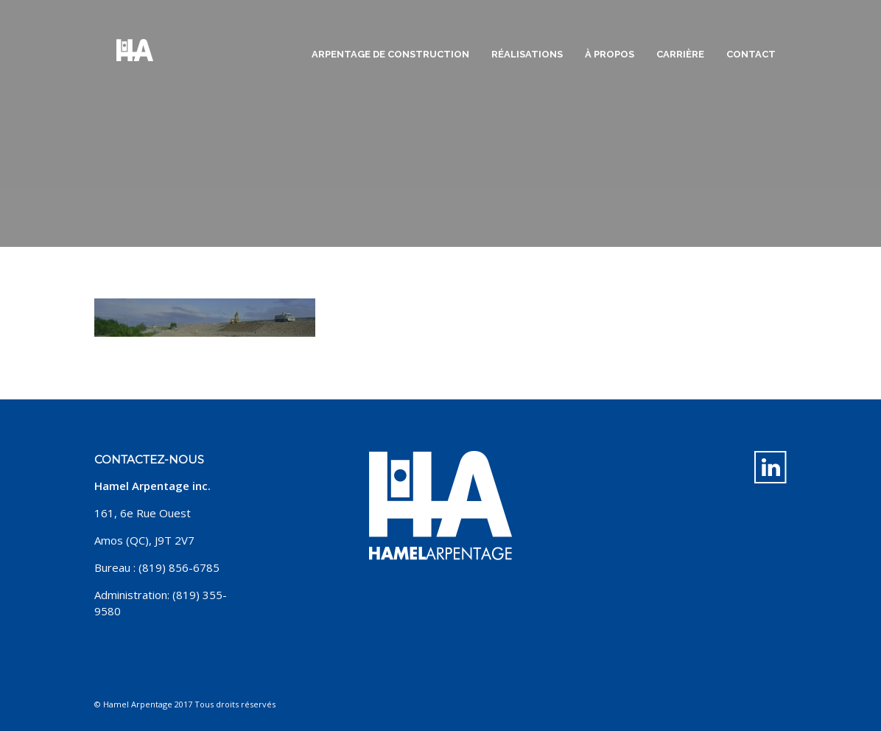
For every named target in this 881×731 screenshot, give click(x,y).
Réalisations (527, 54)
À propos (609, 54)
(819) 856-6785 (179, 567)
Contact (751, 54)
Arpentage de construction (390, 54)
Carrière (680, 54)
